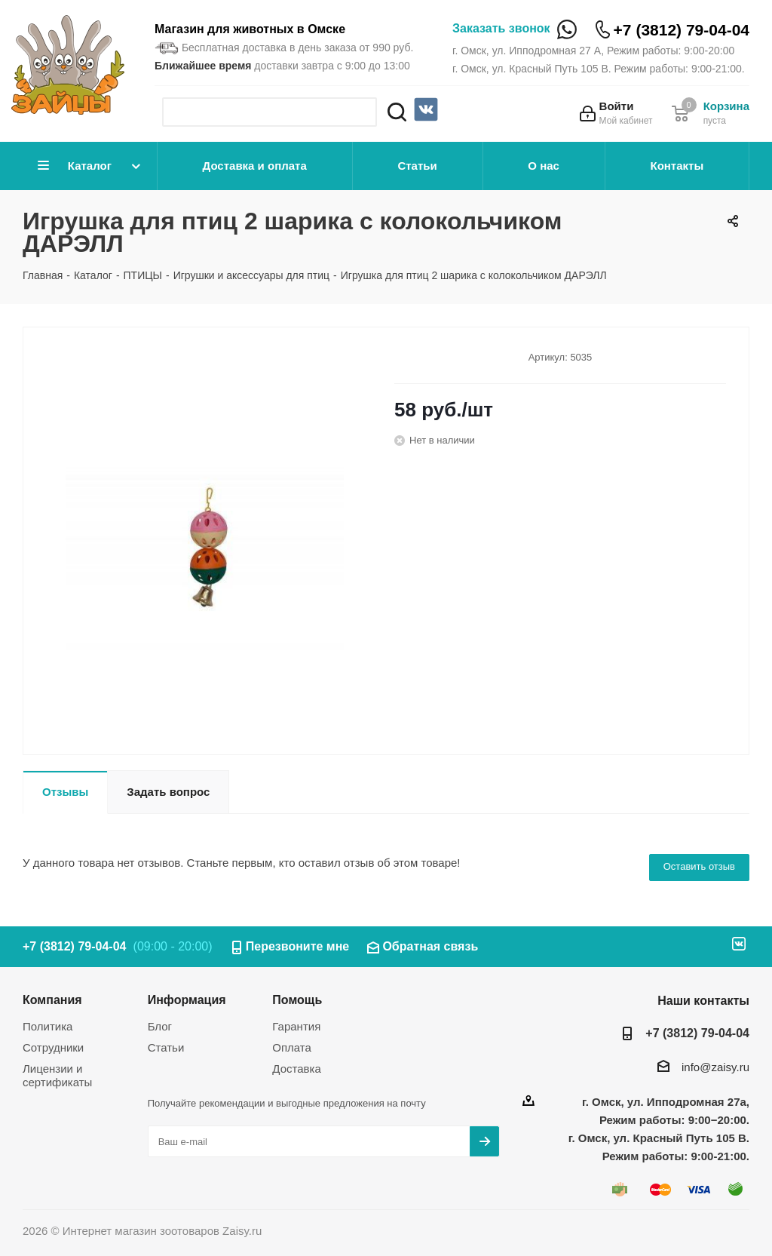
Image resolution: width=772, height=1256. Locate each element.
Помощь (297, 999)
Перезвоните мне (298, 946)
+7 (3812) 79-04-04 (681, 29)
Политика (47, 1026)
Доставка (296, 1068)
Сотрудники (53, 1047)
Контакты (676, 165)
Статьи (417, 165)
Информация (187, 999)
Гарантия (296, 1026)
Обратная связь (430, 946)
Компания (52, 999)
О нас (543, 165)
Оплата (291, 1047)
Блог (160, 1026)
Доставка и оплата (255, 165)
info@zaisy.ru (715, 1067)
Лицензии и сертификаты (57, 1075)
